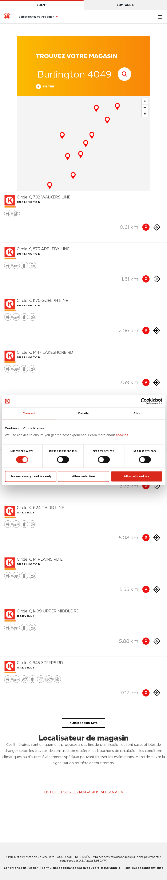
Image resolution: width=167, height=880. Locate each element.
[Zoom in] (145, 101)
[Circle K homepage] (7, 17)
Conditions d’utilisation (21, 867)
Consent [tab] (29, 413)
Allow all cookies (136, 476)
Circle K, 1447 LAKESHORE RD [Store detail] (45, 352)
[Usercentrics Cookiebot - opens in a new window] (143, 401)
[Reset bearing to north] (145, 114)
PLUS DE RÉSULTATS (83, 723)
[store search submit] (124, 74)
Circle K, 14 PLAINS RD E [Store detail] (40, 559)
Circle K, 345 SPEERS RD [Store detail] (40, 662)
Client (42, 5)
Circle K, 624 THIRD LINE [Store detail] (40, 507)
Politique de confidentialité (143, 867)
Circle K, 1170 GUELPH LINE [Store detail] (42, 300)
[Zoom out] (145, 107)
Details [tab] (83, 413)
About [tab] (138, 413)
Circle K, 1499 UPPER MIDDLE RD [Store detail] (48, 611)
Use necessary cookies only (30, 476)
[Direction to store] (157, 227)
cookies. (122, 435)
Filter (45, 87)
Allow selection (83, 476)
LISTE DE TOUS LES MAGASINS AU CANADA (83, 792)
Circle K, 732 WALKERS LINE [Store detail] (43, 197)
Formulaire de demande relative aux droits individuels (81, 867)
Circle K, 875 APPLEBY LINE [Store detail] (43, 248)
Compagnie (125, 5)
